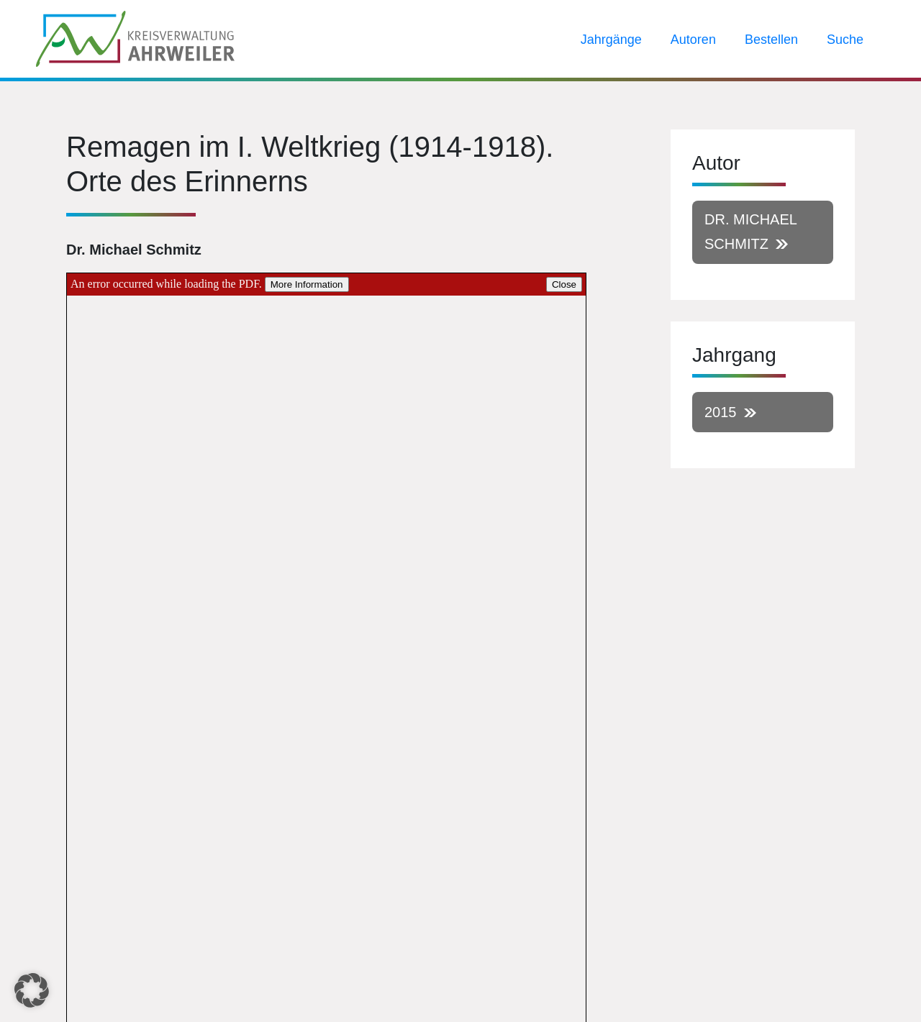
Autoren (693, 39)
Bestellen (771, 39)
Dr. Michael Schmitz (750, 231)
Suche (845, 39)
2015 (720, 412)
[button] (31, 990)
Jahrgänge (611, 39)
